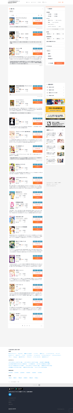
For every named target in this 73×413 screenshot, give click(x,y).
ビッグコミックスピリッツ (46, 355)
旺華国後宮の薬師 (19, 202)
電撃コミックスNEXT (28, 353)
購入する (38, 23)
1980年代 (34, 372)
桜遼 (17, 286)
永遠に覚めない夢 (19, 216)
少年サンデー (18, 355)
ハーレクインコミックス (50, 353)
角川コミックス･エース (12, 353)
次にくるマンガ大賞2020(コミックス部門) (16, 365)
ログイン (44, 2)
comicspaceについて (50, 182)
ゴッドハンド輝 (19, 48)
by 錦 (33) (40, 65)
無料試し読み (37, 20)
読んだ (40, 48)
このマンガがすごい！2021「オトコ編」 (31, 362)
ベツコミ (23, 355)
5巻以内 (14, 377)
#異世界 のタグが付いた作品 (46, 365)
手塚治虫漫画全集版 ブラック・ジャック (24, 85)
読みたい (35, 48)
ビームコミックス (37, 355)
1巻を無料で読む (37, 120)
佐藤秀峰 (17, 19)
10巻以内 (20, 377)
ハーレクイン (36, 353)
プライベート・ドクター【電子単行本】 (23, 131)
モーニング (58, 353)
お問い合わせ (49, 184)
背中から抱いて (19, 299)
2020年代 (11, 372)
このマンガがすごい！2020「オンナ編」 (33, 365)
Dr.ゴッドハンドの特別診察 (21, 226)
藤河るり (17, 179)
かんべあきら (18, 257)
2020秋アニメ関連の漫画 (44, 362)
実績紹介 (59, 182)
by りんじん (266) (39, 96)
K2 (16, 118)
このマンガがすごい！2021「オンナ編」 (15, 362)
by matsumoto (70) (39, 28)
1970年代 (40, 372)
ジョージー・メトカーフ (19, 218)
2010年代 (16, 372)
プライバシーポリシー (54, 184)
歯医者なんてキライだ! (20, 164)
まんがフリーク (11, 355)
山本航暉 (17, 50)
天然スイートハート (19, 270)
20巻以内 (25, 377)
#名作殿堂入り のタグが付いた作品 (15, 367)
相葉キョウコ (18, 166)
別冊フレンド (42, 353)
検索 (39, 2)
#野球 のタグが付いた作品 (28, 367)
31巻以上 (36, 377)
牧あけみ (26, 218)
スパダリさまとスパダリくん (21, 177)
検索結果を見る (59, 63)
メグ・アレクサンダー (24, 315)
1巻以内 (10, 377)
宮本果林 (17, 315)
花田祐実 (17, 133)
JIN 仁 (17, 32)
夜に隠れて (18, 313)
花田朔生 (17, 228)
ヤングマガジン (29, 355)
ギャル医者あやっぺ (20, 146)
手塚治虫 (17, 87)
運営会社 (56, 182)
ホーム (28, 2)
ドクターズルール (19, 284)
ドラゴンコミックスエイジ (56, 355)
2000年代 (22, 372)
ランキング (33, 2)
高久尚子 (17, 243)
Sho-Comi (20, 353)
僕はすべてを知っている (21, 241)
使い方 (60, 2)
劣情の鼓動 (18, 255)
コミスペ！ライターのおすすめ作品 (41, 367)
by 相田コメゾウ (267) (39, 160)
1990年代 (28, 372)
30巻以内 (31, 377)
